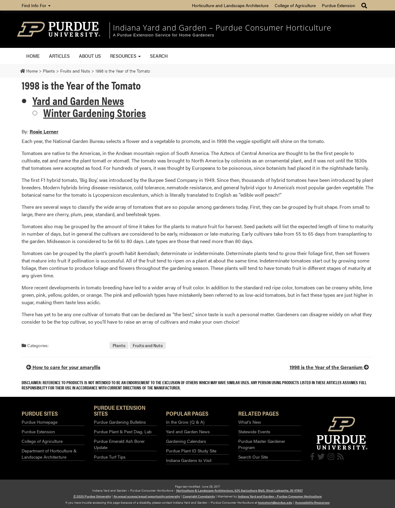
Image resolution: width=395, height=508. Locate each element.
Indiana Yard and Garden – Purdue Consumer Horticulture (222, 27)
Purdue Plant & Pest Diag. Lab (123, 431)
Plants (119, 345)
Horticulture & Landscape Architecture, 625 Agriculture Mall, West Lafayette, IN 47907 (239, 490)
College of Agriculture (295, 5)
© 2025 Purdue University (92, 496)
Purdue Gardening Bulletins (120, 422)
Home (33, 55)
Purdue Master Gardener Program (261, 444)
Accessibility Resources (312, 502)
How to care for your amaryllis (63, 367)
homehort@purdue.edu (275, 502)
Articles (59, 55)
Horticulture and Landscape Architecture (230, 5)
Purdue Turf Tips (110, 457)
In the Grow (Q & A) (185, 422)
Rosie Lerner (44, 131)
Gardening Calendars (186, 441)
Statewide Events (254, 431)
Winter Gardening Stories (94, 112)
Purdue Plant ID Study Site (191, 450)
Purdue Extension (338, 5)
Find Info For (36, 5)
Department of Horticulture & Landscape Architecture (49, 453)
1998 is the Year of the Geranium (329, 367)
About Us (90, 55)
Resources (125, 55)
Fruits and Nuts (148, 345)
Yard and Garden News (78, 100)
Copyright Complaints (199, 496)
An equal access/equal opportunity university (147, 496)
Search (159, 55)
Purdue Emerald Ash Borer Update (119, 444)
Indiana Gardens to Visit (188, 460)
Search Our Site (253, 457)
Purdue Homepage (39, 422)
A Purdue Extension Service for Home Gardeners (163, 35)
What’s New (249, 422)
